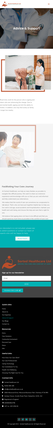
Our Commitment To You (10, 367)
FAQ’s (4, 333)
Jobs (3, 348)
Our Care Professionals (9, 361)
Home (4, 309)
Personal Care (6, 342)
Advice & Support (7, 318)
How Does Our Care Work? (11, 358)
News (4, 345)
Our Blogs (5, 321)
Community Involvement (9, 339)
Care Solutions (7, 336)
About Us (5, 312)
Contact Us (5, 324)
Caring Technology (8, 364)
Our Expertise (6, 315)
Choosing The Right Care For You (12, 373)
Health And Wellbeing (9, 370)
